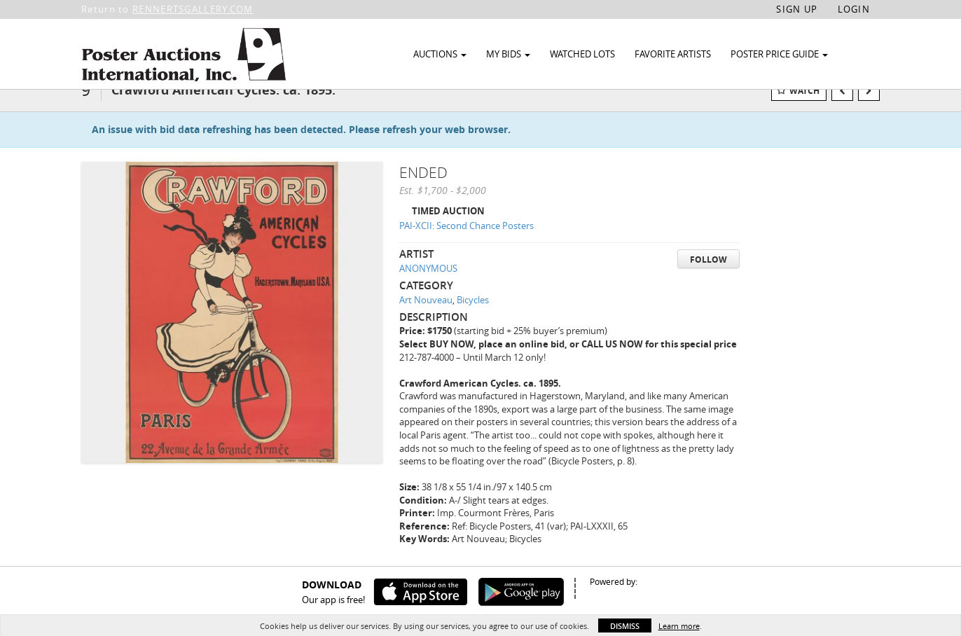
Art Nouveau (425, 320)
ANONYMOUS (428, 288)
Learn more (679, 626)
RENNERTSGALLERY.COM (193, 9)
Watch (804, 111)
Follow (708, 280)
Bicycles (473, 320)
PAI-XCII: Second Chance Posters (466, 246)
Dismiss (624, 626)
